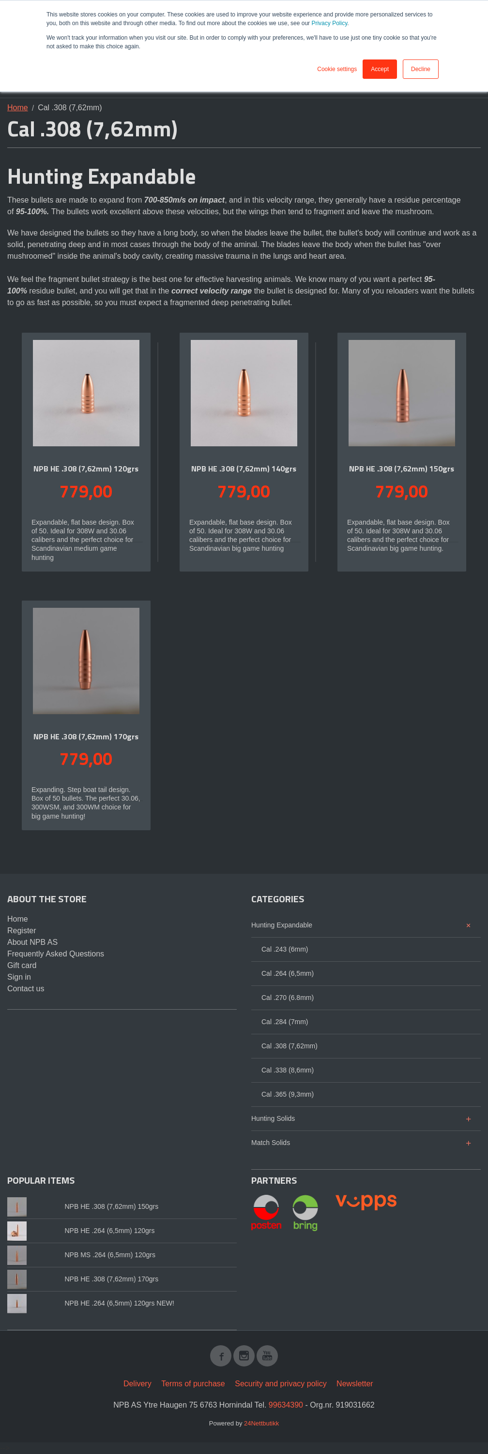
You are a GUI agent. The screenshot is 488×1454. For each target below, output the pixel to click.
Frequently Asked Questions (55, 954)
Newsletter (354, 1384)
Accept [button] (380, 69)
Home (17, 107)
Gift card (21, 965)
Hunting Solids (273, 1118)
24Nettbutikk (261, 1423)
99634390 (286, 1405)
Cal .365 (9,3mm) (287, 1094)
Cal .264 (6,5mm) (287, 973)
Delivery (137, 1384)
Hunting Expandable (281, 925)
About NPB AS (32, 942)
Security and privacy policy (280, 1384)
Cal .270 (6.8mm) (287, 997)
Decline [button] (420, 69)
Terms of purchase (193, 1384)
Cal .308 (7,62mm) (289, 1046)
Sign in (19, 977)
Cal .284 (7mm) (284, 1022)
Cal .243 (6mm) (284, 949)
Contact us (25, 988)
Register (21, 930)
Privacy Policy (329, 23)
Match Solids (270, 1142)
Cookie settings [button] (337, 69)
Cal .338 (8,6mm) (287, 1070)
